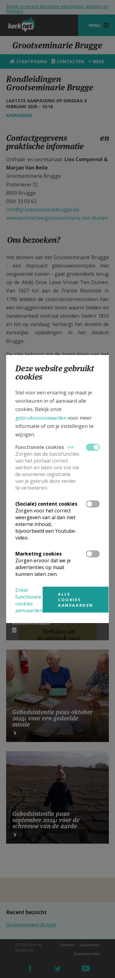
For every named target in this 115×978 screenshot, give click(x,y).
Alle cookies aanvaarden (75, 599)
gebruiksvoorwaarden (41, 417)
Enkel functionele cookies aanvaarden (29, 600)
